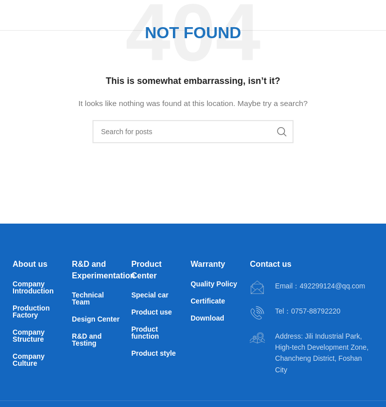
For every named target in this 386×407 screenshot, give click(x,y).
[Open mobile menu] (361, 15)
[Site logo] (43, 15)
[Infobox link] (307, 287)
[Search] (193, 131)
